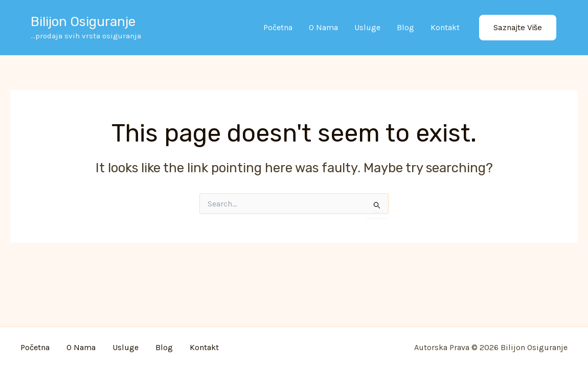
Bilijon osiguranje (83, 22)
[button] (518, 28)
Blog (405, 27)
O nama (323, 27)
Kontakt (445, 27)
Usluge (367, 27)
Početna (277, 27)
